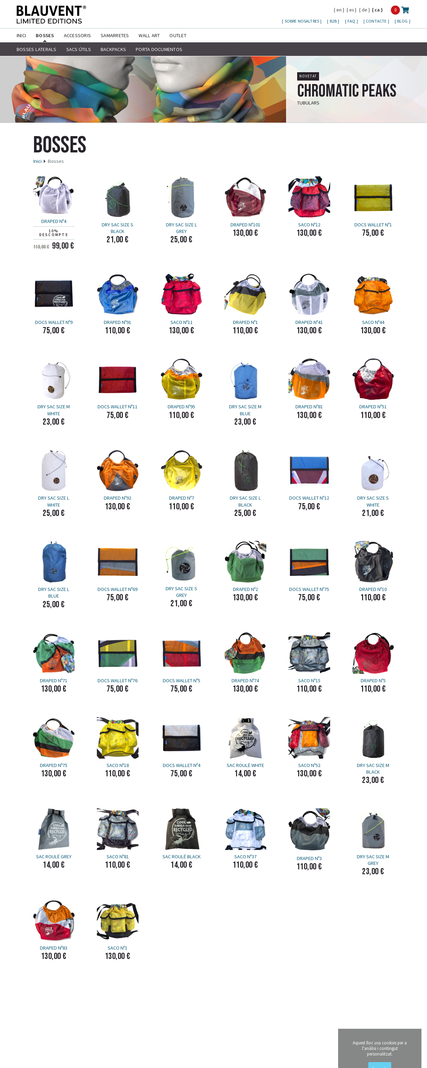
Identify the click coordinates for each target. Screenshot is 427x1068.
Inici (21, 35)
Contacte (376, 21)
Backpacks (113, 49)
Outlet (177, 35)
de (364, 10)
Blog (403, 21)
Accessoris (77, 35)
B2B (334, 21)
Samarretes (115, 35)
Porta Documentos (159, 49)
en (339, 10)
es (351, 10)
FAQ (352, 21)
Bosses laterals (37, 49)
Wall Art (149, 35)
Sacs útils (78, 49)
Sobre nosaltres (302, 21)
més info (402, 105)
